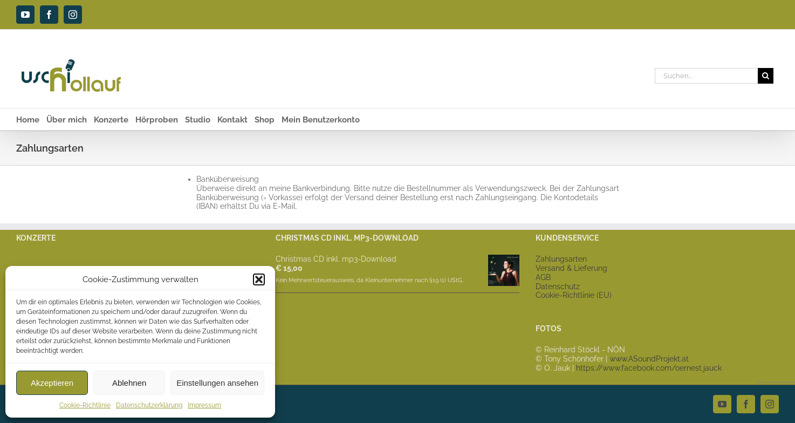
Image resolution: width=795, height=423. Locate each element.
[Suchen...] (706, 76)
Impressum (204, 405)
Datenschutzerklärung (149, 405)
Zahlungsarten (561, 259)
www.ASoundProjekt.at (649, 358)
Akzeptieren (52, 382)
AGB (543, 277)
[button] (258, 279)
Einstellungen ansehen (217, 382)
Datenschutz (558, 286)
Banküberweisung (227, 179)
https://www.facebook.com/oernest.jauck (649, 368)
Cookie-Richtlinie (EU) (574, 295)
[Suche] (765, 76)
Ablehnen (129, 382)
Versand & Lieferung (571, 268)
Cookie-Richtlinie (85, 405)
